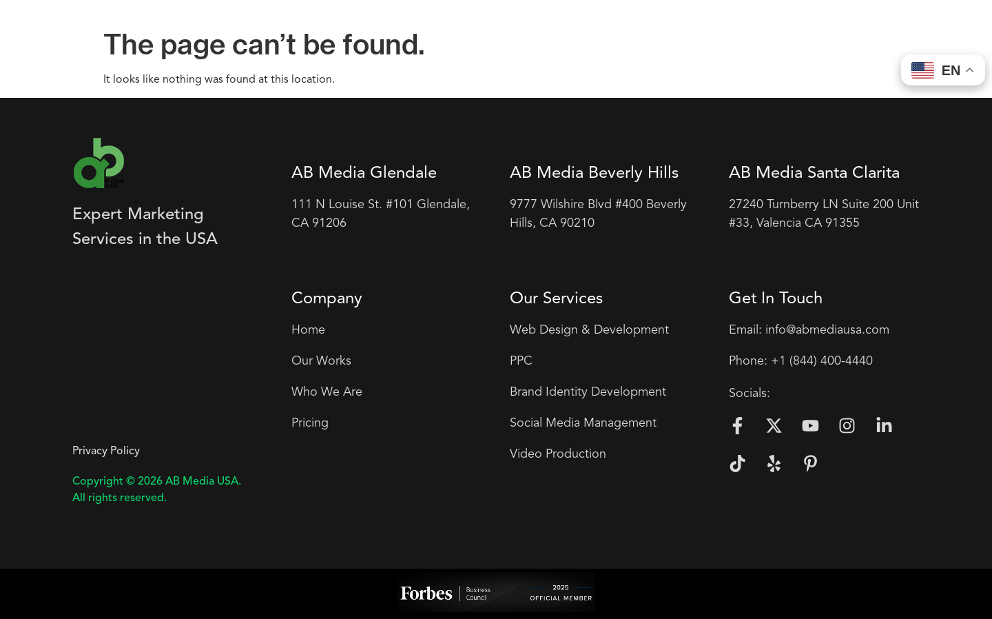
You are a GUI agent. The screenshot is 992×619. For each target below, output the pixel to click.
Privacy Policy (106, 451)
